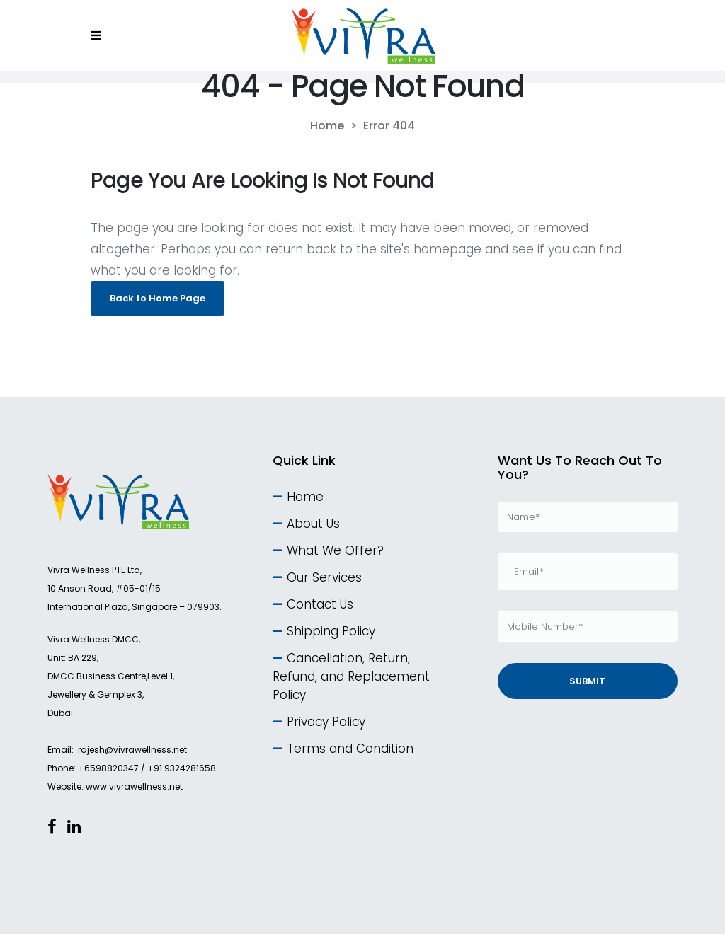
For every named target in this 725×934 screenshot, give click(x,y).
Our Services (324, 577)
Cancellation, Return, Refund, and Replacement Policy (351, 676)
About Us (313, 523)
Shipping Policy (331, 631)
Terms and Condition (350, 748)
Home (327, 126)
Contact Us (320, 604)
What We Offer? (335, 550)
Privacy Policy (326, 721)
